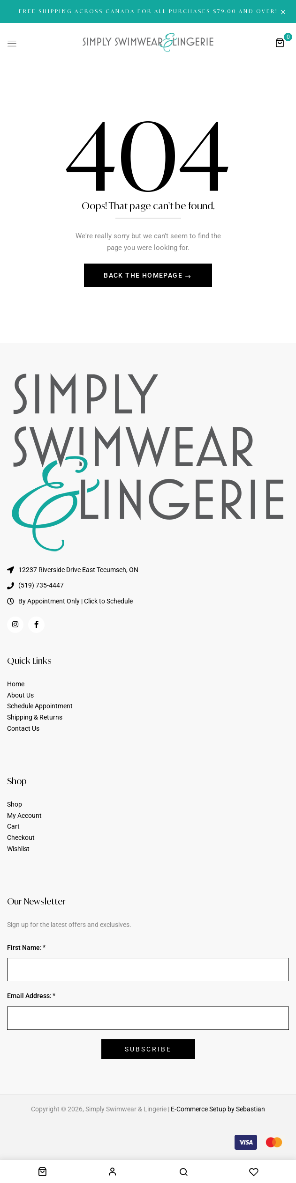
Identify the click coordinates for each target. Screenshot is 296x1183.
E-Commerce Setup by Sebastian (218, 1109)
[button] (279, 42)
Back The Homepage (144, 275)
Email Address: (29, 995)
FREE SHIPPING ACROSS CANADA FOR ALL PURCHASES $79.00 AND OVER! (148, 11)
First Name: (24, 947)
